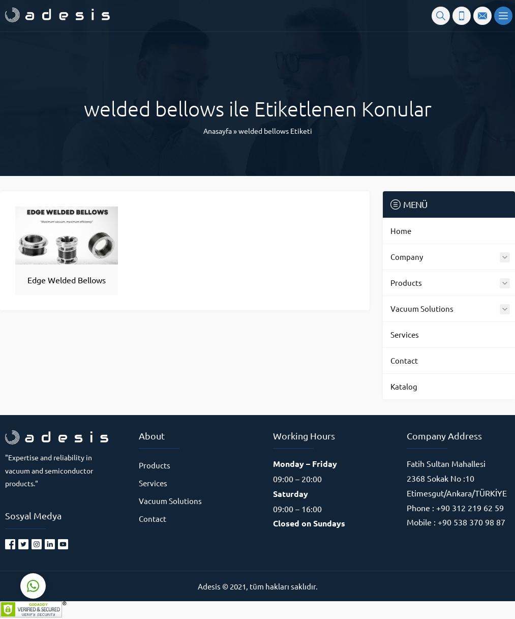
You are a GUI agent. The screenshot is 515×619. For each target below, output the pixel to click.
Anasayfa (217, 130)
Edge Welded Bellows (66, 280)
